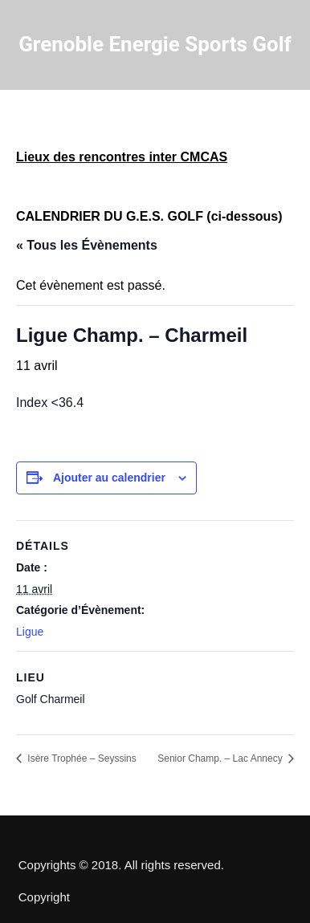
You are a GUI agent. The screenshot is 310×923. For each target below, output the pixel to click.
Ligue (29, 631)
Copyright (44, 897)
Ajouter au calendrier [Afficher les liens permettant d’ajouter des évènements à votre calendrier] (109, 477)
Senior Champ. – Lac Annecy (221, 758)
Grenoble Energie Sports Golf (155, 44)
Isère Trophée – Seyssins (81, 758)
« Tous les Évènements (86, 245)
